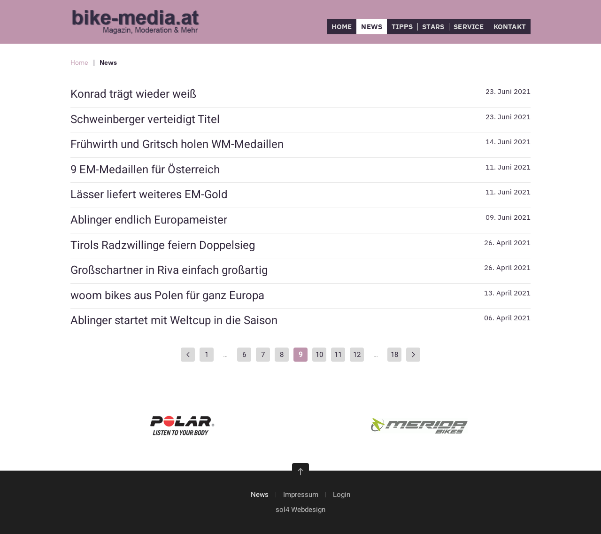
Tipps (402, 26)
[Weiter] (413, 355)
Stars (433, 26)
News (371, 26)
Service (469, 26)
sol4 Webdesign (300, 509)
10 (319, 354)
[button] (300, 471)
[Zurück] (188, 355)
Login (341, 494)
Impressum (300, 494)
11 (338, 354)
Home (341, 26)
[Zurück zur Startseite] (140, 21)
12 (357, 354)
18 (394, 354)
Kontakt (509, 26)
